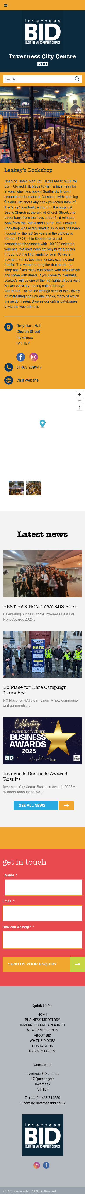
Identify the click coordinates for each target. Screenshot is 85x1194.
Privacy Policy (42, 1051)
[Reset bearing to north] (79, 407)
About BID (42, 1035)
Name (11, 875)
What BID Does (42, 1041)
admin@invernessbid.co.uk (44, 1103)
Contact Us (42, 1046)
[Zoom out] (79, 401)
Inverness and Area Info (42, 1025)
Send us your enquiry (32, 964)
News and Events (42, 1030)
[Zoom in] (79, 394)
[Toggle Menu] (6, 5)
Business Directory (42, 1020)
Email (9, 901)
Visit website (27, 380)
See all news (32, 805)
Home (42, 1015)
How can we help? (18, 927)
